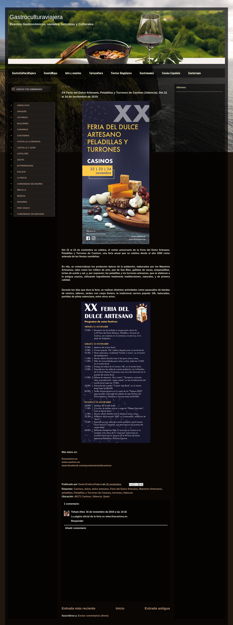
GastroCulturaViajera (24, 73)
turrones (117, 493)
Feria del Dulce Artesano (124, 489)
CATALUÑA (22, 153)
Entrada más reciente (78, 608)
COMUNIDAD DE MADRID (29, 184)
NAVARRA (22, 202)
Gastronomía (147, 73)
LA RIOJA (22, 178)
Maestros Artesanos (150, 489)
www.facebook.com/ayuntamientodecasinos (87, 465)
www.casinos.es (71, 462)
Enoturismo (194, 73)
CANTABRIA (23, 135)
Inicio (120, 608)
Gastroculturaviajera (36, 17)
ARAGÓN (21, 111)
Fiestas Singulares (121, 73)
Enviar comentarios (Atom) (93, 615)
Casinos (78, 489)
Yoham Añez (78, 512)
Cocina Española (171, 73)
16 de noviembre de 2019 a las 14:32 (106, 512)
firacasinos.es (70, 459)
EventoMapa (50, 73)
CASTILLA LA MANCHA (28, 141)
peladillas (67, 493)
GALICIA (21, 172)
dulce (87, 489)
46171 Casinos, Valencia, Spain (92, 496)
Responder (77, 521)
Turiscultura (96, 73)
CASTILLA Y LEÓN (26, 147)
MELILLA (21, 190)
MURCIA (21, 196)
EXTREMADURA (25, 165)
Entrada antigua (157, 608)
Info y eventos (73, 73)
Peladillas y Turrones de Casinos (92, 493)
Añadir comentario (75, 528)
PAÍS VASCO (23, 208)
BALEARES (23, 123)
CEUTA (20, 160)
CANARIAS (22, 129)
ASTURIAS (22, 117)
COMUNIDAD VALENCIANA (30, 214)
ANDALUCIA (23, 105)
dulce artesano (100, 489)
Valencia (128, 493)
